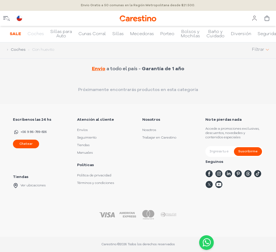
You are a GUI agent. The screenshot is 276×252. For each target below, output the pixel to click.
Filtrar (261, 49)
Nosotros (149, 130)
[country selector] (19, 18)
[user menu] (254, 18)
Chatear (26, 144)
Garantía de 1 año (163, 68)
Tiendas (83, 145)
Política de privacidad (94, 175)
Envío (98, 68)
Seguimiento (86, 137)
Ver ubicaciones (29, 185)
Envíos (82, 130)
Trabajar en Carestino (159, 137)
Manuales (85, 152)
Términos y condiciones (95, 183)
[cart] (267, 18)
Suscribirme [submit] (248, 151)
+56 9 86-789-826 (30, 132)
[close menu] (6, 18)
